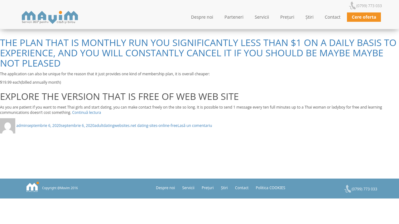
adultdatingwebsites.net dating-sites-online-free (136, 125)
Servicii (262, 17)
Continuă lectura (86, 112)
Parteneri (233, 17)
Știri (309, 17)
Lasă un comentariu (195, 125)
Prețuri (287, 17)
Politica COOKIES (270, 187)
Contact (333, 17)
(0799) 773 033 (369, 5)
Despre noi (202, 17)
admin (21, 125)
